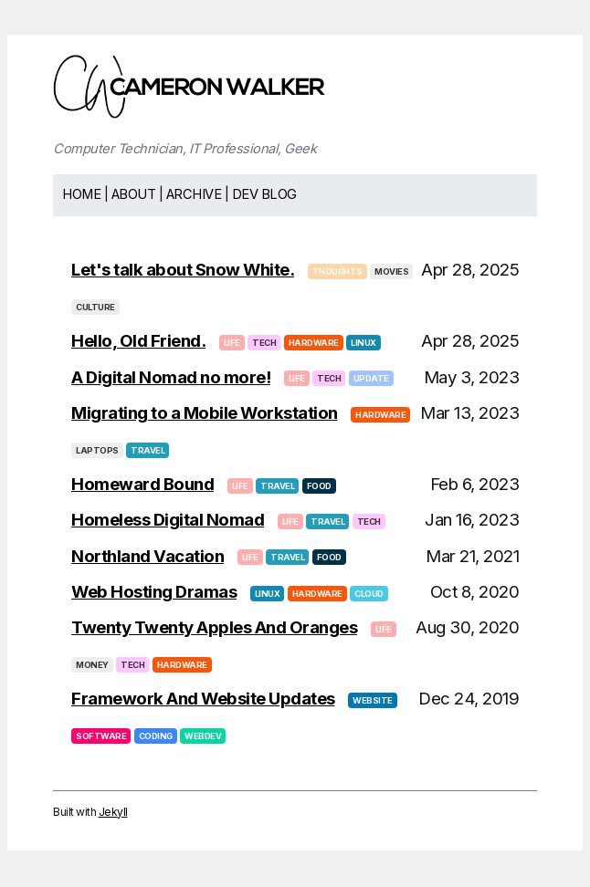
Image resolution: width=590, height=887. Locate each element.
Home (81, 194)
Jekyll (113, 812)
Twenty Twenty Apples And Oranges (214, 627)
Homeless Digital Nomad (167, 519)
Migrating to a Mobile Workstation (204, 412)
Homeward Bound (142, 484)
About (133, 194)
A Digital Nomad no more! (170, 377)
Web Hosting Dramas (154, 591)
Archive (194, 194)
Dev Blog (264, 194)
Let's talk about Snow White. (182, 269)
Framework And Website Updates (203, 698)
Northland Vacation (147, 556)
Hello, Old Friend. (138, 340)
